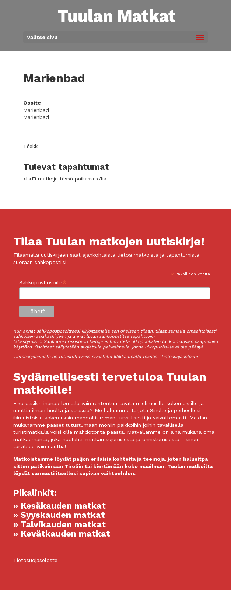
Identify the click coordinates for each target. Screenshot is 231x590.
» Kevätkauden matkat (61, 534)
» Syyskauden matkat (59, 515)
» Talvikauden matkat (59, 525)
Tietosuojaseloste (35, 560)
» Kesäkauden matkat (59, 506)
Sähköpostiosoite (43, 283)
